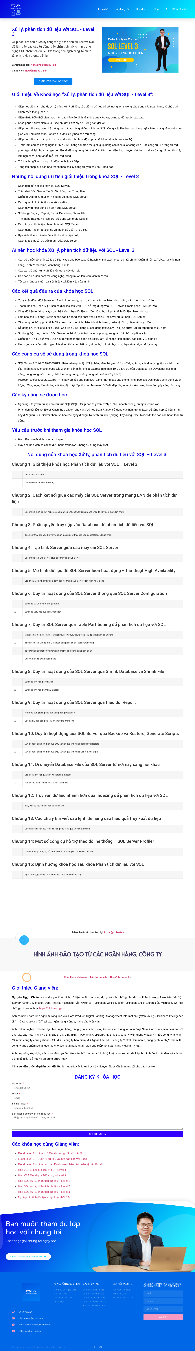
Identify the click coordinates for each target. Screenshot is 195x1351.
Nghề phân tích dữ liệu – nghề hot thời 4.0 (44, 1197)
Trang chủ (103, 9)
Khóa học (141, 9)
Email (15, 1093)
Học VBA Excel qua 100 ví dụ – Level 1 (42, 1169)
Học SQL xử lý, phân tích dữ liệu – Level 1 (44, 1180)
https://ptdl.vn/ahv (114, 932)
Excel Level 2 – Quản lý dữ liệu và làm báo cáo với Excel (52, 1158)
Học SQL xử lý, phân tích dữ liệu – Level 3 (44, 1191)
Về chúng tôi (122, 9)
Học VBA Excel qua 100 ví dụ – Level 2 (42, 1175)
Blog (156, 9)
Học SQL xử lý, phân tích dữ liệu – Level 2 (44, 1186)
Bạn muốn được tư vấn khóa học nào (31, 1114)
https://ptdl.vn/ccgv (50, 1008)
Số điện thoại (19, 1104)
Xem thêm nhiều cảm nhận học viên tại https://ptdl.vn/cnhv (97, 977)
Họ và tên (17, 1083)
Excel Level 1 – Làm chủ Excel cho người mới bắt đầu (51, 1153)
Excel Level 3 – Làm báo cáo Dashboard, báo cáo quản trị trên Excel (60, 1164)
